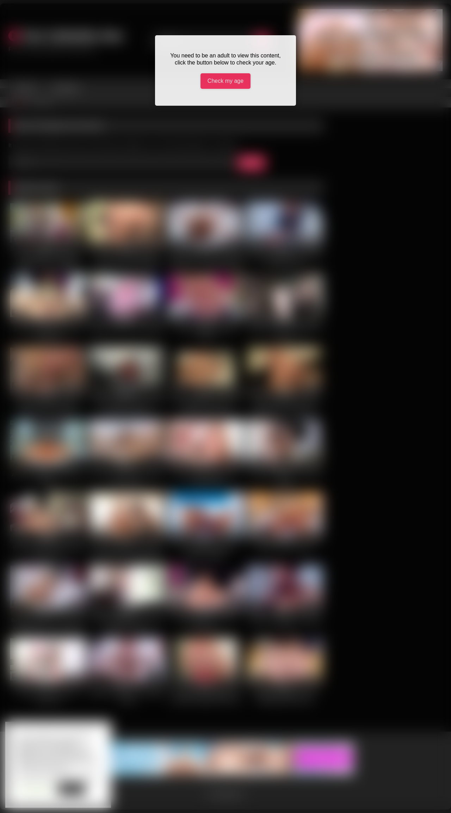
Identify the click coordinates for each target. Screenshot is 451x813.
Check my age (225, 81)
